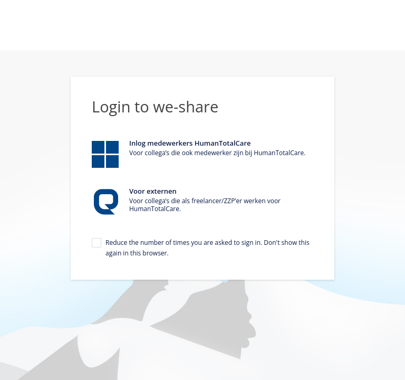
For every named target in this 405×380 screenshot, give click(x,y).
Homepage (202, 25)
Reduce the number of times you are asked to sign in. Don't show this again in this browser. (207, 248)
